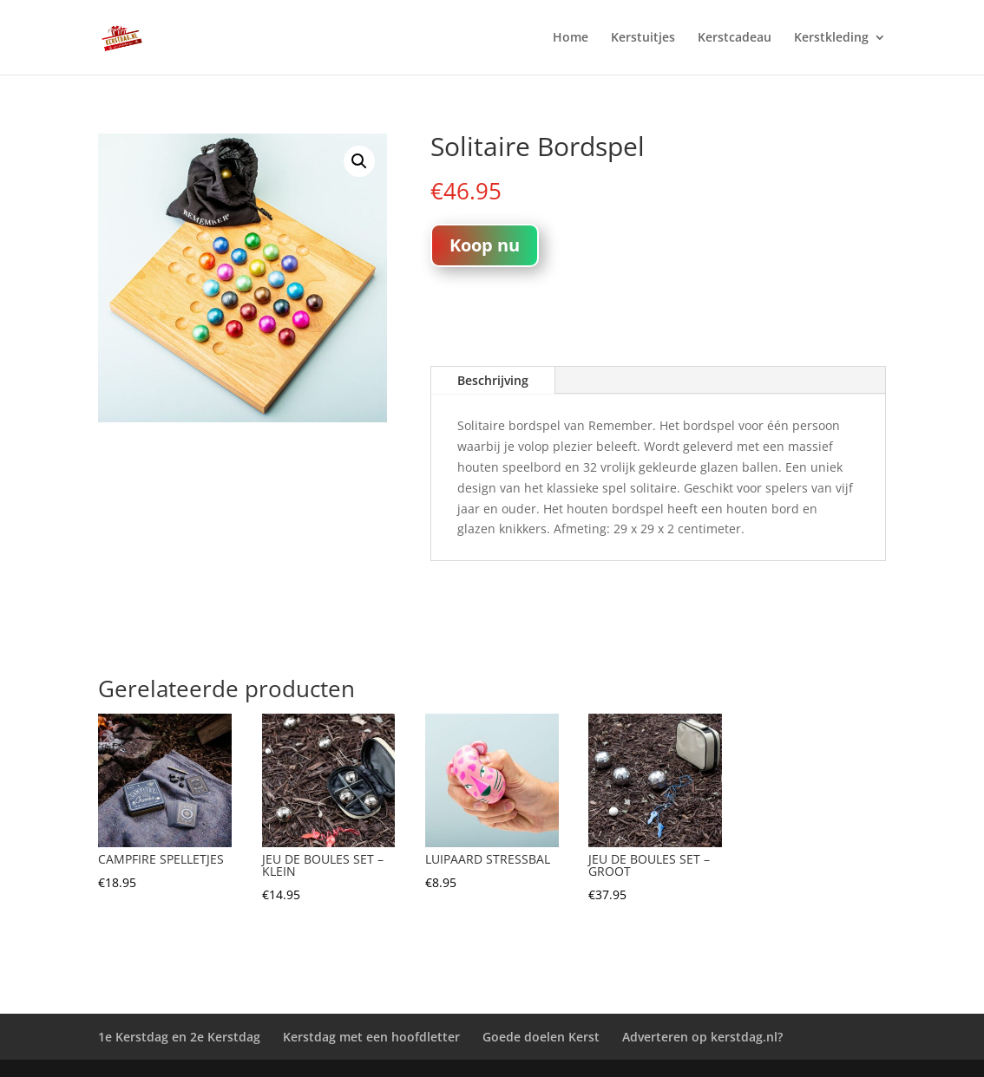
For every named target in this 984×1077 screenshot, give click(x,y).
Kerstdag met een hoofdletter (371, 1036)
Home (570, 38)
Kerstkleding (831, 38)
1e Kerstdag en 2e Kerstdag (179, 1036)
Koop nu (484, 245)
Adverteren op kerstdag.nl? (702, 1036)
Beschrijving (492, 380)
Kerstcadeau (734, 38)
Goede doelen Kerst (541, 1036)
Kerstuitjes (643, 38)
